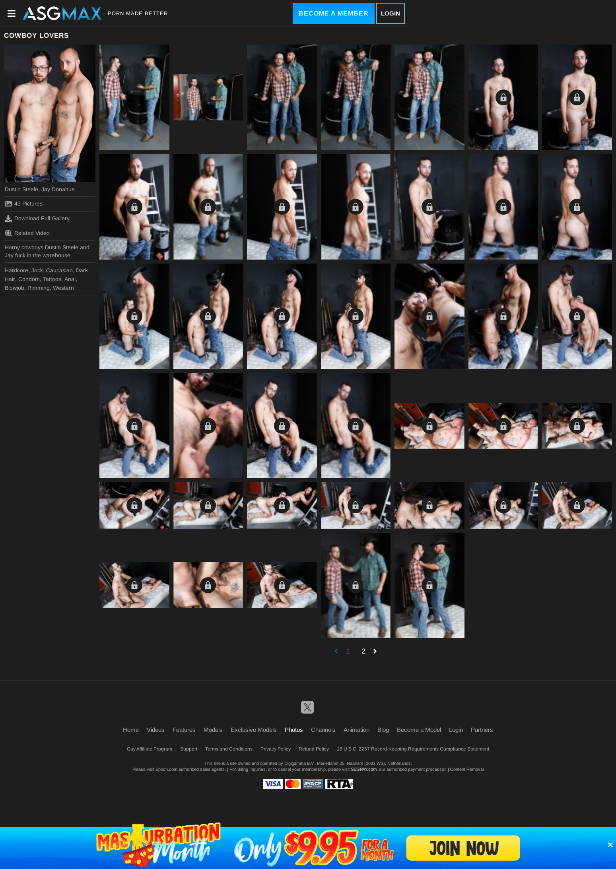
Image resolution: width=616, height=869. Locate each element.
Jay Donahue (58, 189)
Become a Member (334, 13)
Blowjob (14, 288)
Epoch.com (166, 769)
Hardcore (16, 270)
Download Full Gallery (37, 218)
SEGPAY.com (364, 769)
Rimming (38, 288)
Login (390, 13)
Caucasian (59, 270)
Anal (70, 279)
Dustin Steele (21, 189)
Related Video (27, 233)
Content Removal (467, 769)
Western (63, 288)
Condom (29, 279)
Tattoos (52, 279)
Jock (37, 270)
